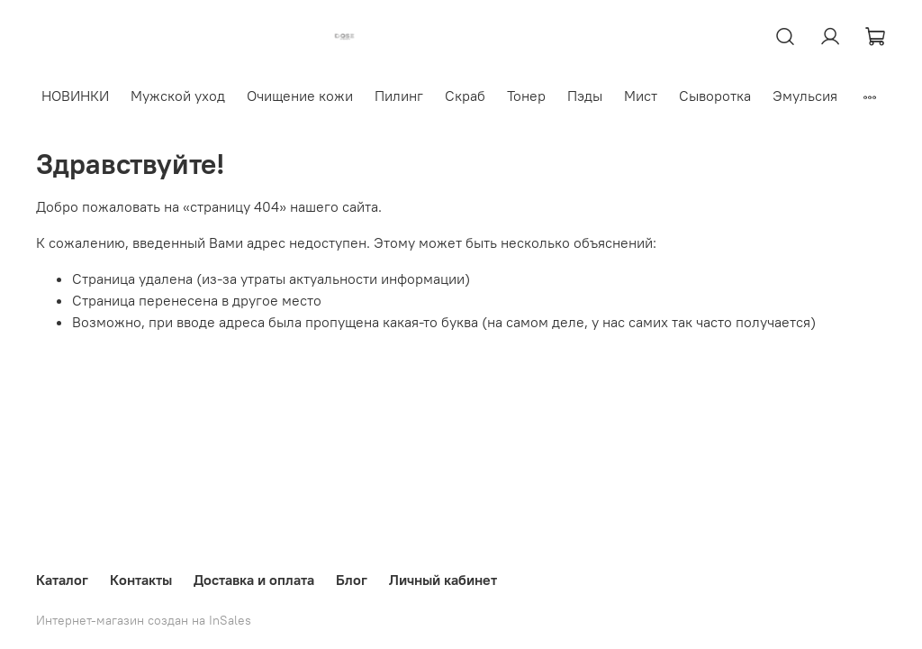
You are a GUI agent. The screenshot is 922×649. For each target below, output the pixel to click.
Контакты (141, 580)
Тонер (526, 96)
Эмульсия (805, 96)
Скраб (465, 96)
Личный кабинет (443, 580)
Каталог (62, 580)
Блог (351, 580)
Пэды (584, 96)
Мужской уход (178, 96)
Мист (640, 96)
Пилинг (399, 96)
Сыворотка (715, 96)
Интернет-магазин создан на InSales (143, 620)
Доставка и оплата (254, 580)
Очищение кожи (300, 96)
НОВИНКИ (75, 96)
